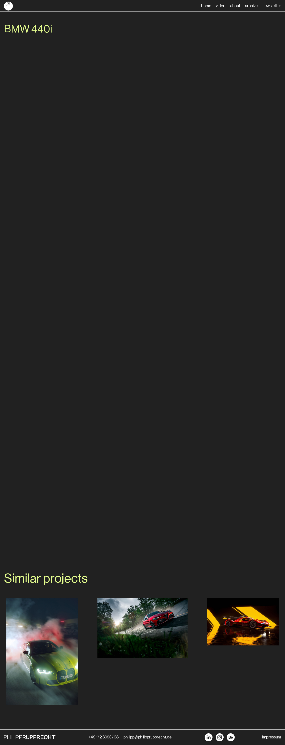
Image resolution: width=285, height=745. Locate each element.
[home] (8, 6)
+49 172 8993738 (104, 737)
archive (251, 6)
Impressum (271, 737)
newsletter (271, 6)
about (235, 6)
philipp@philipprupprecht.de (147, 737)
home (206, 6)
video (220, 6)
